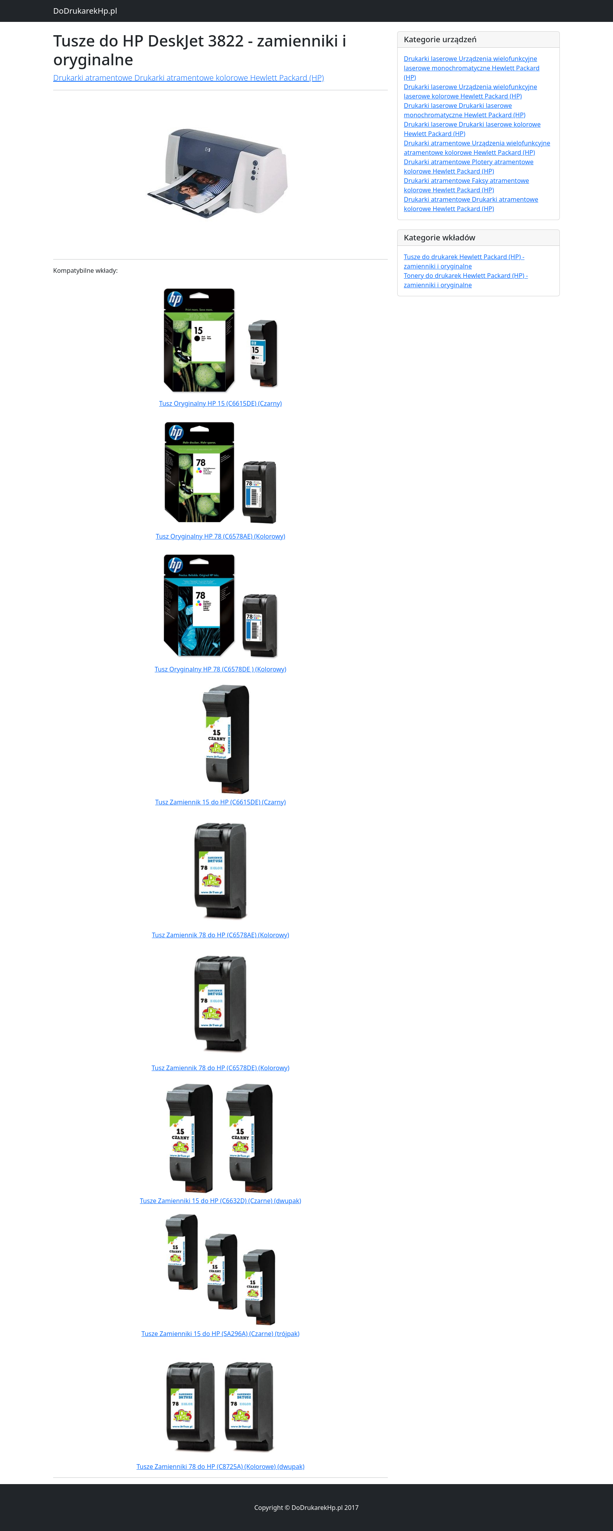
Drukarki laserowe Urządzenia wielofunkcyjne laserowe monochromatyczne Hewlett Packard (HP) (472, 68)
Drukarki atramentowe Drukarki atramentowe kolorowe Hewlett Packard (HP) (188, 77)
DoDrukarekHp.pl (85, 10)
